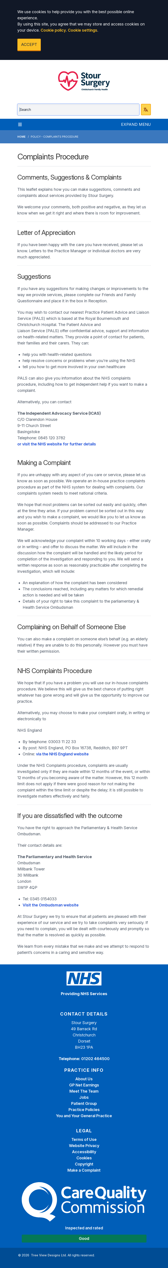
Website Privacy (84, 1145)
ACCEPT (29, 44)
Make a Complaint (84, 1170)
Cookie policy (53, 30)
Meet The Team (84, 1091)
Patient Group (84, 1103)
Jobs (84, 1097)
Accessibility (84, 1151)
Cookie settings (82, 30)
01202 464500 (95, 1058)
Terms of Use (84, 1139)
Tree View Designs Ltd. (49, 1255)
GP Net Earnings (84, 1085)
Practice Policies (84, 1109)
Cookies (84, 1158)
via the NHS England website (62, 754)
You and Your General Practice (84, 1115)
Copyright (84, 1164)
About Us (84, 1079)
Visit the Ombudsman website (51, 905)
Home (21, 136)
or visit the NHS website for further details (56, 444)
